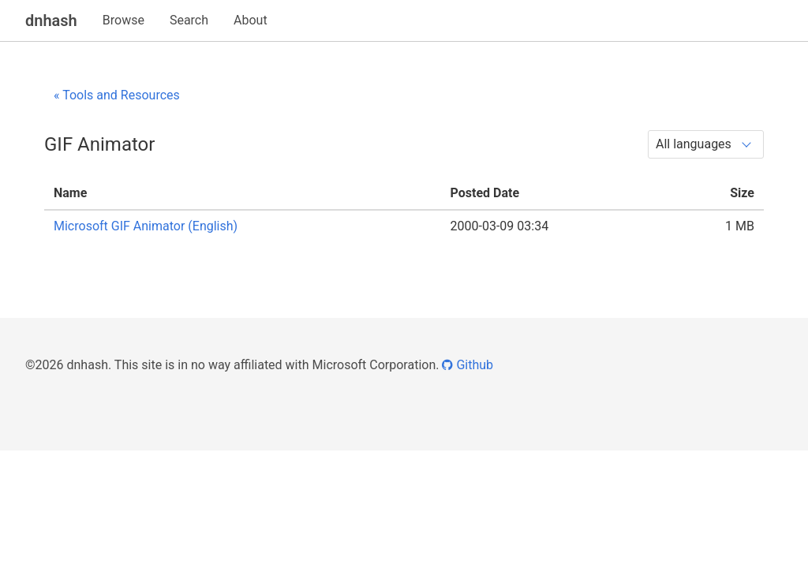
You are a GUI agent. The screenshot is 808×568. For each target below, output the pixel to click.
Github (467, 364)
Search (189, 20)
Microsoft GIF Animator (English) (146, 226)
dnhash (51, 20)
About (250, 20)
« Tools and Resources (117, 95)
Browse (123, 20)
